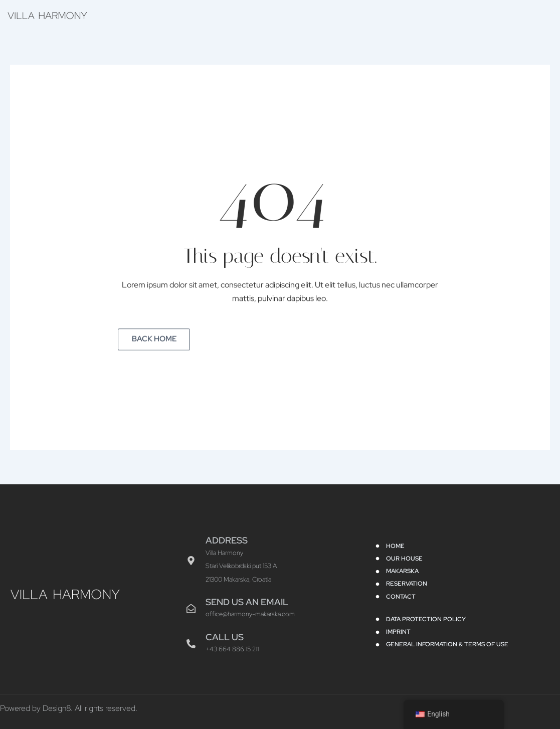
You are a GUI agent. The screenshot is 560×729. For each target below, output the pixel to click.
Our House (335, 15)
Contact (504, 15)
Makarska (391, 15)
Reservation (449, 15)
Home (286, 15)
